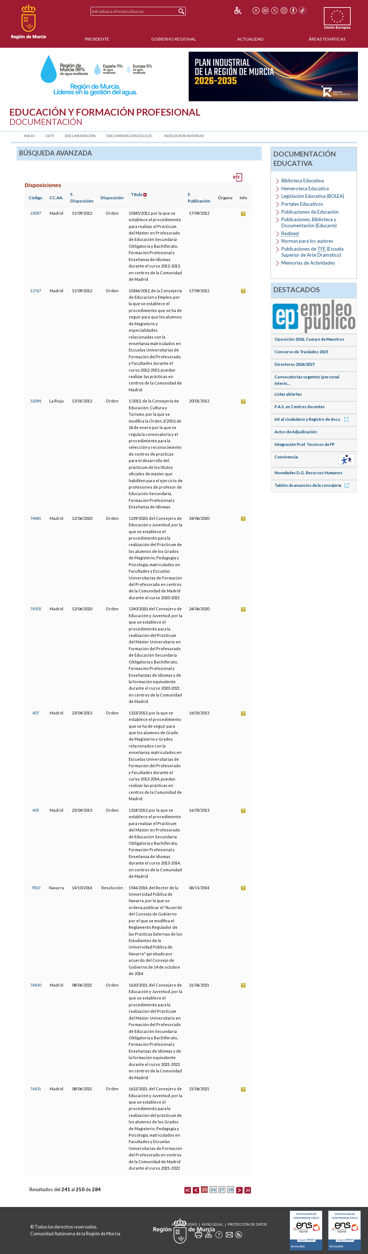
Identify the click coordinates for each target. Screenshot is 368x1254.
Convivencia (286, 456)
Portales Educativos (302, 204)
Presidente (97, 39)
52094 (35, 400)
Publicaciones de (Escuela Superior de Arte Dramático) (312, 252)
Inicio (29, 136)
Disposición (112, 197)
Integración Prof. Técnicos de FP (305, 444)
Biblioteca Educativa (302, 180)
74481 (35, 518)
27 (221, 1189)
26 (213, 1189)
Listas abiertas (288, 394)
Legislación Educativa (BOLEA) (312, 196)
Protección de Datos (247, 1224)
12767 (35, 290)
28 (230, 1189)
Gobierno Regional (173, 39)
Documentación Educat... (129, 136)
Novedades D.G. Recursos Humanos (308, 472)
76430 (35, 985)
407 (35, 712)
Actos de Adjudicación (296, 431)
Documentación (80, 136)
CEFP (49, 136)
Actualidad (250, 39)
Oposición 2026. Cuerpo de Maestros (309, 339)
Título (137, 194)
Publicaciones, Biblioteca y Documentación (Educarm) (309, 222)
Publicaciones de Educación (310, 212)
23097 (35, 213)
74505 (35, 608)
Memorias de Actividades (308, 263)
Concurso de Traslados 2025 (301, 351)
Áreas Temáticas (327, 39)
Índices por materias (184, 136)
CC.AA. (56, 197)
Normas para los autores (307, 241)
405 (35, 810)
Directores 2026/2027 (294, 364)
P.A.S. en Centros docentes (300, 406)
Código (35, 197)
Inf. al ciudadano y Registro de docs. (313, 419)
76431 (35, 1088)
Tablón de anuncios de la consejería (313, 485)
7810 (35, 887)
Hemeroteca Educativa (305, 188)
